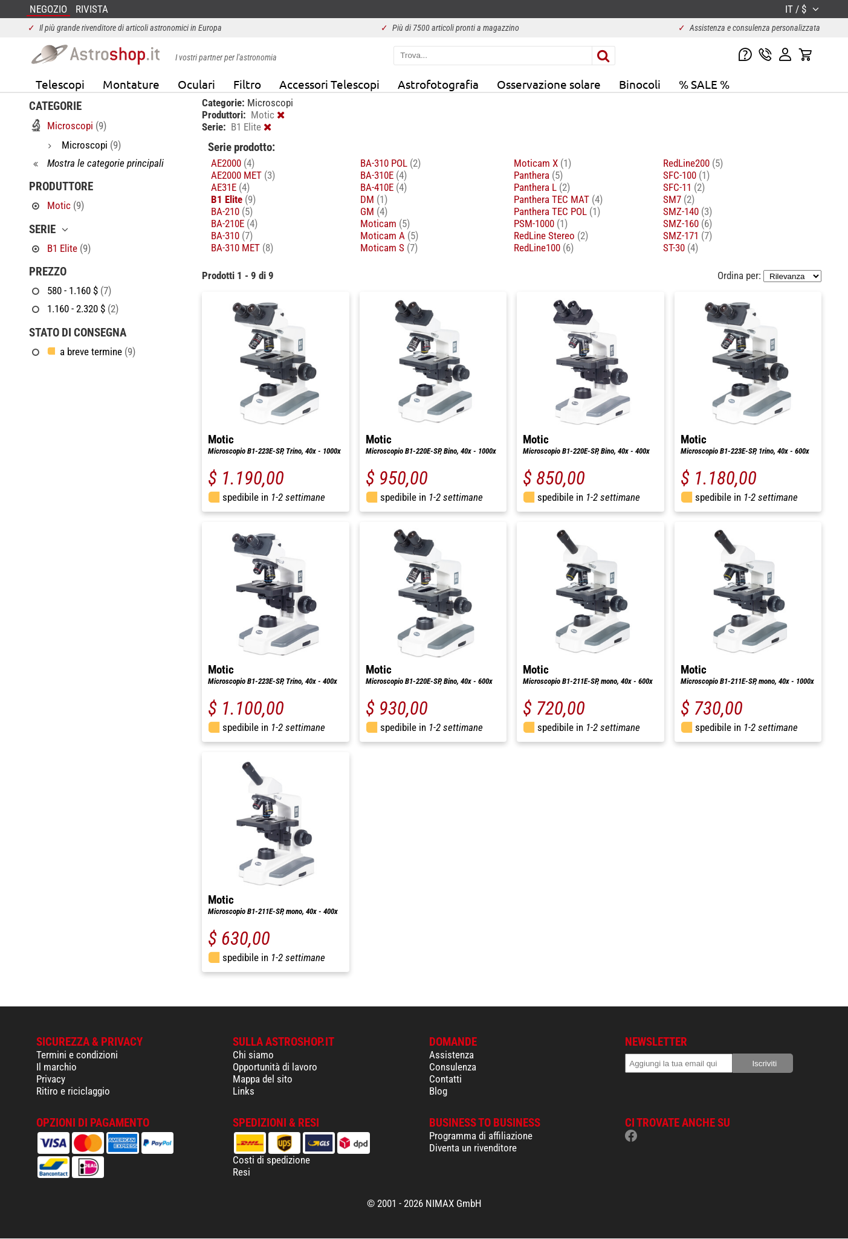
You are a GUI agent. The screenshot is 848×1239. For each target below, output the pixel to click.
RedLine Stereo (551, 236)
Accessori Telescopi (329, 84)
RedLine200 (693, 163)
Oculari (196, 84)
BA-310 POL (390, 163)
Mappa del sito (263, 1079)
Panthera (538, 175)
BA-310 (232, 236)
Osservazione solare (549, 84)
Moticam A (389, 236)
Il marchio (56, 1067)
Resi (241, 1172)
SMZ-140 (687, 211)
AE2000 (232, 163)
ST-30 (680, 248)
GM (373, 211)
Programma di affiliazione (480, 1136)
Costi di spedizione (271, 1160)
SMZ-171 (687, 236)
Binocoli (640, 84)
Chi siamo (253, 1055)
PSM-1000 (541, 223)
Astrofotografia (438, 84)
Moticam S (389, 248)
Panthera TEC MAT (558, 199)
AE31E (230, 187)
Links (243, 1091)
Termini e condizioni (77, 1055)
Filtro (247, 84)
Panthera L (542, 187)
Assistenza (451, 1055)
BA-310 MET (242, 248)
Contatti (445, 1079)
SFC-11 (684, 187)
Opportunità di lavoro (275, 1067)
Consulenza (452, 1067)
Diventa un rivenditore (473, 1148)
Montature (131, 84)
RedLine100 (544, 248)
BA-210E (234, 223)
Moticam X (542, 163)
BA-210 (232, 211)
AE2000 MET (243, 175)
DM (373, 199)
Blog (438, 1091)
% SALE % (704, 84)
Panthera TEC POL (557, 211)
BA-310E (383, 175)
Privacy (50, 1079)
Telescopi (60, 84)
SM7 (678, 199)
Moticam (385, 223)
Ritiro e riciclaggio (73, 1091)
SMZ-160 (687, 223)
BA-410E (383, 187)
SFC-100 (686, 175)
